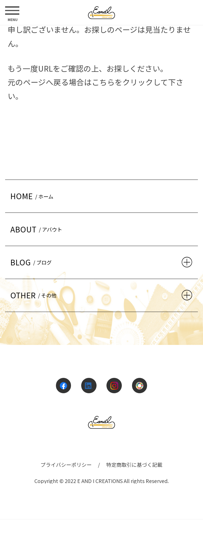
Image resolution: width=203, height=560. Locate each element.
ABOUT (37, 229)
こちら (103, 82)
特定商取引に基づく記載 (134, 464)
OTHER (34, 295)
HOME (33, 195)
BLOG (32, 262)
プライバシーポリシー (66, 464)
